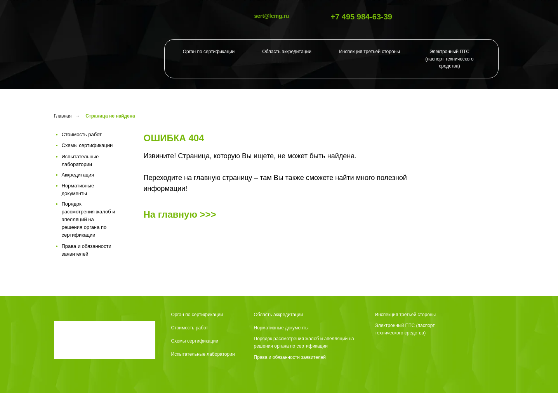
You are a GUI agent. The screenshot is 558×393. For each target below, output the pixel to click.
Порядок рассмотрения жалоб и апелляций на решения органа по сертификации (304, 342)
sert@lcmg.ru (271, 16)
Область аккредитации (286, 51)
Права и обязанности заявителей (290, 357)
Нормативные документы (281, 328)
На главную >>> (180, 214)
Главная (63, 116)
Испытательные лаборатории (203, 354)
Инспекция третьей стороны (369, 51)
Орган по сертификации (209, 51)
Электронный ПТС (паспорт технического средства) (449, 59)
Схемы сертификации (195, 341)
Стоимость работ (190, 328)
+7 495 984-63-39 (361, 16)
